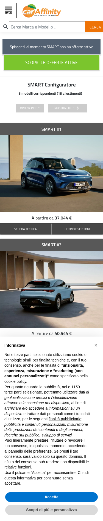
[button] (95, 345)
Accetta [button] (51, 497)
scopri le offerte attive (51, 62)
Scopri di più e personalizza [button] (51, 510)
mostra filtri (67, 108)
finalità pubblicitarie (65, 419)
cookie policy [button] (15, 382)
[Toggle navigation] (9, 10)
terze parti (12, 392)
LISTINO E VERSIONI (77, 229)
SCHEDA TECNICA (25, 229)
